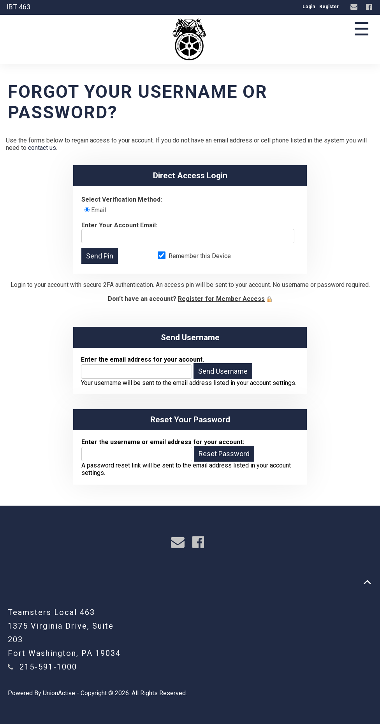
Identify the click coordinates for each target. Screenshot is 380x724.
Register (329, 6)
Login (309, 6)
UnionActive (59, 693)
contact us (42, 147)
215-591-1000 (48, 666)
